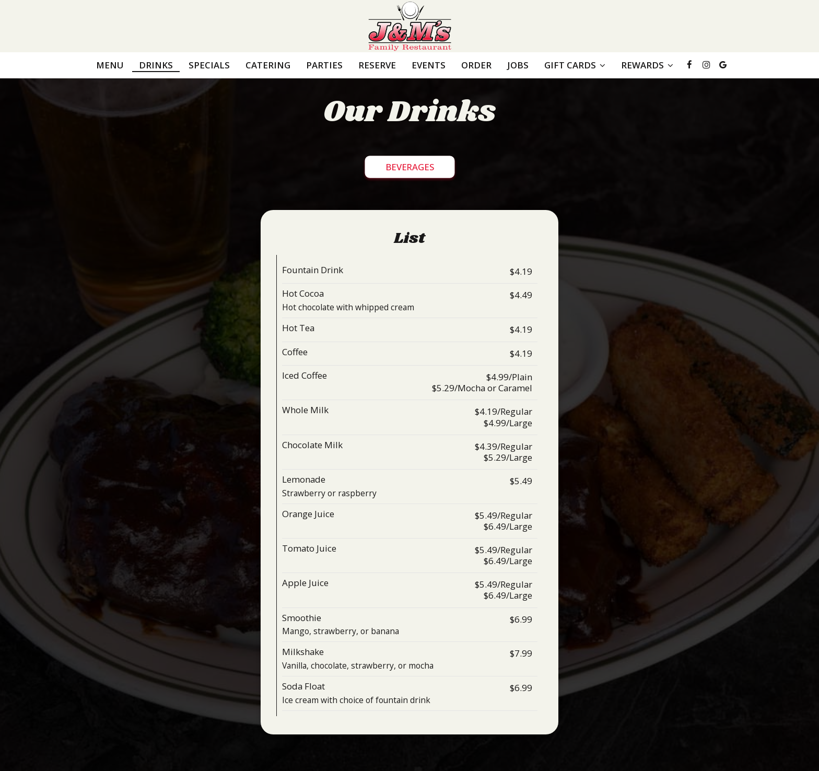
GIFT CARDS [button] (574, 65)
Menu (109, 65)
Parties (324, 65)
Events (429, 65)
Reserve (377, 65)
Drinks (156, 65)
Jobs (518, 65)
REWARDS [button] (647, 65)
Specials (209, 65)
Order (476, 65)
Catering (267, 65)
